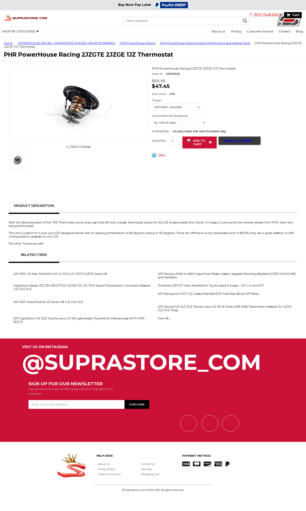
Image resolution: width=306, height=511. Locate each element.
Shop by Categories (19, 31)
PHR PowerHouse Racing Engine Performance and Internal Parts (205, 43)
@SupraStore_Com (153, 360)
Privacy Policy (106, 469)
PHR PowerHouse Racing (137, 43)
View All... (164, 318)
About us (218, 31)
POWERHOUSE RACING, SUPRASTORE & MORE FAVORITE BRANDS (66, 43)
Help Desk (104, 455)
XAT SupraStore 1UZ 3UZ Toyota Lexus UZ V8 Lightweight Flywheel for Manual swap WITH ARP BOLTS (79, 320)
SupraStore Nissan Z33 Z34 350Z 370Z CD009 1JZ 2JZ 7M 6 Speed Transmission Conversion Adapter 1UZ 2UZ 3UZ (81, 287)
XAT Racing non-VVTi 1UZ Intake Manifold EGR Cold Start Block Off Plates (208, 294)
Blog (299, 31)
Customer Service (260, 31)
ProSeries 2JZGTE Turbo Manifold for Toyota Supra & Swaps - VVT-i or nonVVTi (211, 285)
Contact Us (148, 463)
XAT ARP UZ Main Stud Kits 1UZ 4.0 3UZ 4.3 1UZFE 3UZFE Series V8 (60, 274)
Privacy (236, 31)
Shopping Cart (150, 474)
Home (8, 43)
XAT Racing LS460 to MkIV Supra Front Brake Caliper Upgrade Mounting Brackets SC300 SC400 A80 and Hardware (227, 275)
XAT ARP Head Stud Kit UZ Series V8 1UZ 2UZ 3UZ (48, 302)
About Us (103, 463)
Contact (285, 31)
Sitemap (146, 469)
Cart (295, 15)
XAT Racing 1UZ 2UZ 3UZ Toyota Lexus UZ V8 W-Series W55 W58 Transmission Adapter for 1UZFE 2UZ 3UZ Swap (225, 308)
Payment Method (196, 455)
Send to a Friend (237, 140)
